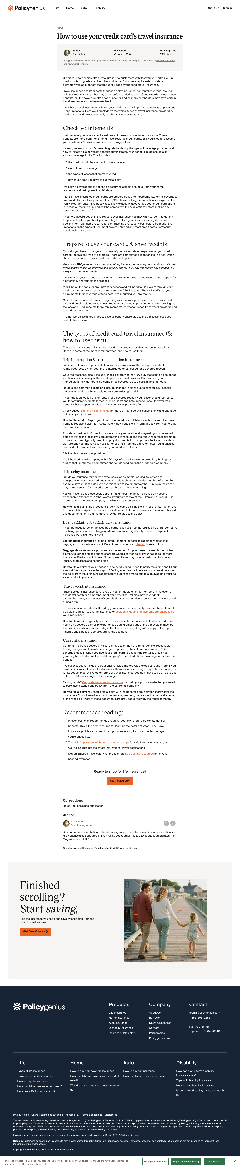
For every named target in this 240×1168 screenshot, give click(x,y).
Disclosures (111, 1114)
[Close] (234, 1161)
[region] (120, 1162)
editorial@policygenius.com (123, 848)
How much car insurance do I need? (145, 1076)
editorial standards (165, 60)
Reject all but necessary (186, 1161)
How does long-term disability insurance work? (195, 1073)
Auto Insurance (118, 1023)
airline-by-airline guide (95, 410)
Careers (154, 1028)
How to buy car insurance (139, 1071)
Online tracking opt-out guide (47, 1114)
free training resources (139, 753)
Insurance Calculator (122, 1033)
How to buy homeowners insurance (92, 1071)
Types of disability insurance (194, 1080)
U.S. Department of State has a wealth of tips (101, 742)
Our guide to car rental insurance (102, 682)
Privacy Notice (21, 1114)
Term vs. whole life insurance (35, 1076)
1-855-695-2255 (199, 1018)
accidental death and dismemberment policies (145, 611)
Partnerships (157, 1033)
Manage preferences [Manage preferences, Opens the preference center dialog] (155, 1161)
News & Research (160, 1023)
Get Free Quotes (35, 931)
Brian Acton (78, 54)
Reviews (154, 1018)
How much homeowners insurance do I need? (94, 1078)
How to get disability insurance (195, 1086)
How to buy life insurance (33, 1081)
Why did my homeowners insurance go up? (94, 1088)
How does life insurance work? (36, 1091)
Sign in (227, 8)
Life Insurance (117, 1013)
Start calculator (120, 780)
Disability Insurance (121, 1028)
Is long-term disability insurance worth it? (200, 1093)
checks (140, 544)
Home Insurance (119, 1018)
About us (213, 8)
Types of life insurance (31, 1071)
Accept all (214, 1161)
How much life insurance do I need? (39, 1086)
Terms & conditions (92, 1114)
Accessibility (72, 1114)
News (60, 28)
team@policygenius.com (204, 1013)
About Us (155, 1013)
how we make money (77, 64)
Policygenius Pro (159, 1038)
